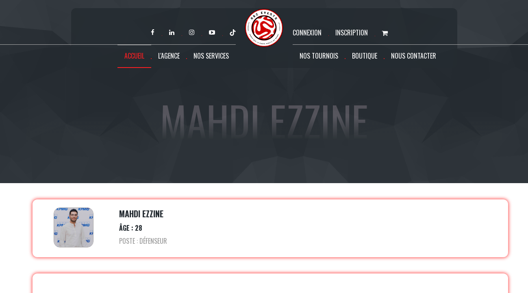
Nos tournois (319, 56)
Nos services (211, 56)
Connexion (307, 32)
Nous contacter (413, 56)
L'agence (169, 56)
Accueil (134, 56)
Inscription (351, 32)
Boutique (364, 56)
